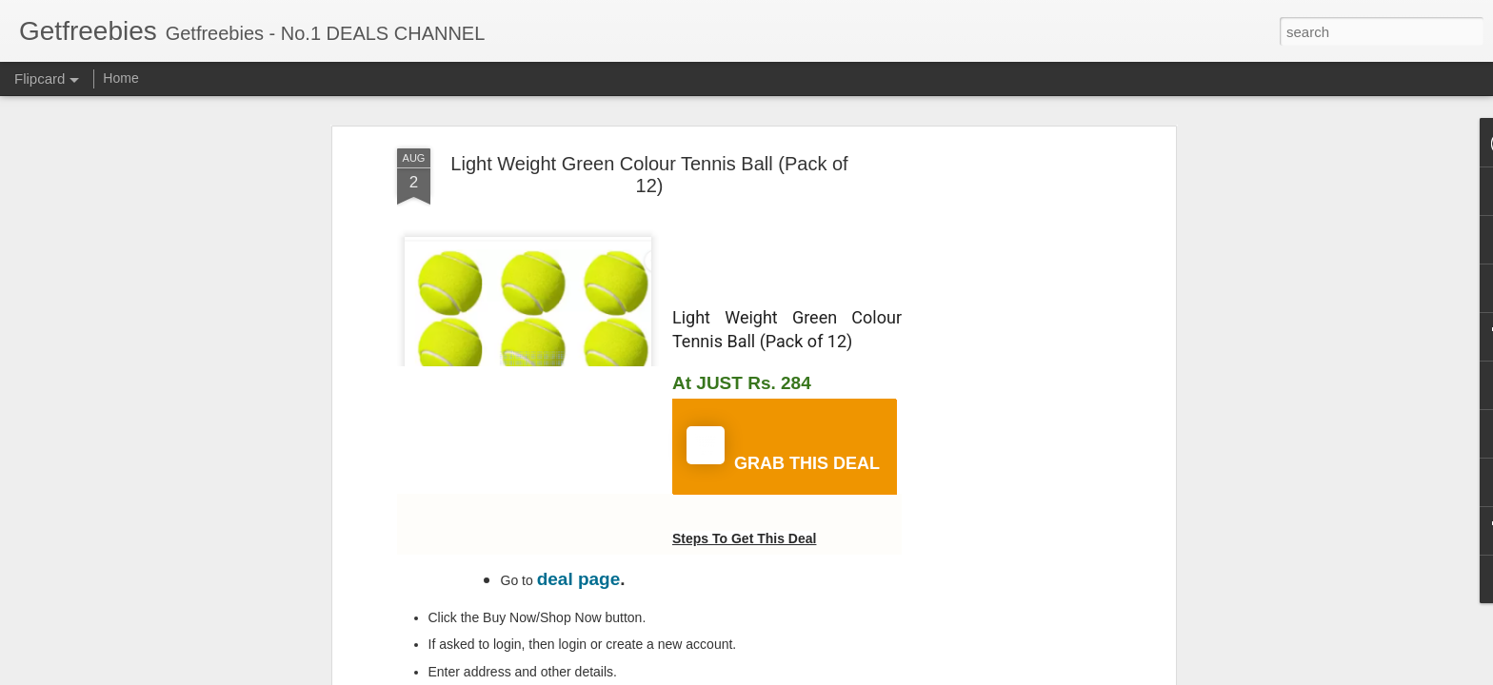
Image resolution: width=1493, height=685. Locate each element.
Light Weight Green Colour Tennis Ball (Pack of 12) (648, 174)
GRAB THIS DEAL (783, 449)
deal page (579, 579)
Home (120, 78)
